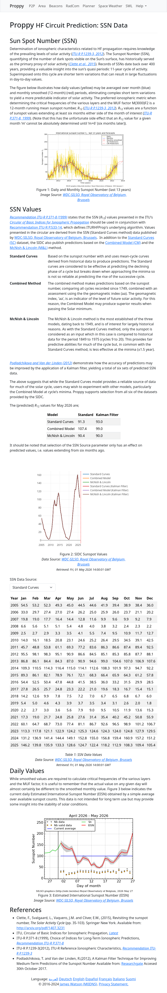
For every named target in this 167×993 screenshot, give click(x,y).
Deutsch (65, 979)
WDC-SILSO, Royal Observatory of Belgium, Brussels (55, 237)
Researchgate (132, 963)
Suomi (131, 979)
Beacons (56, 6)
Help (140, 6)
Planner (89, 6)
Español (91, 979)
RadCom (72, 6)
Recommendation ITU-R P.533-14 (36, 227)
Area (42, 6)
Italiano (119, 979)
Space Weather (110, 6)
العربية (53, 979)
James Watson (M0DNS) (78, 984)
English (78, 979)
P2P (32, 6)
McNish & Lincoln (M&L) (28, 247)
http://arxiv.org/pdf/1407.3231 (41, 928)
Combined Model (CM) (123, 242)
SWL (129, 6)
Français (105, 979)
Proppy (17, 6)
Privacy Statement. (113, 984)
